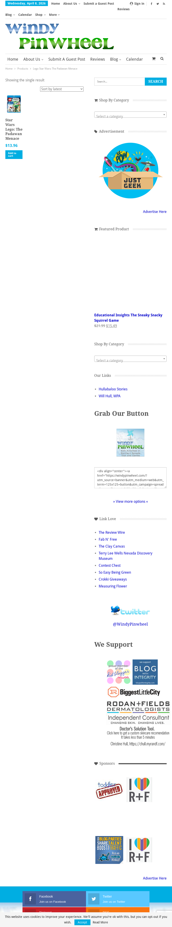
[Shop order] (62, 77)
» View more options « (130, 490)
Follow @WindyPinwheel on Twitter (131, 596)
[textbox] (130, 105)
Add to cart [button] (12, 143)
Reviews (97, 48)
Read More (100, 922)
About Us (70, 3)
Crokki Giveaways (113, 568)
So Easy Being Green (115, 561)
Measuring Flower (113, 575)
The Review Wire (112, 521)
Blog (114, 48)
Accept (82, 922)
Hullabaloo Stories (113, 378)
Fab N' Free (108, 528)
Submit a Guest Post (66, 48)
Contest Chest (110, 554)
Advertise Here (155, 200)
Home (55, 3)
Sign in (137, 3)
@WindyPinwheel (130, 613)
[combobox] (130, 103)
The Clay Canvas (112, 535)
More (89, 3)
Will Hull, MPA (110, 385)
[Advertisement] (139, 809)
